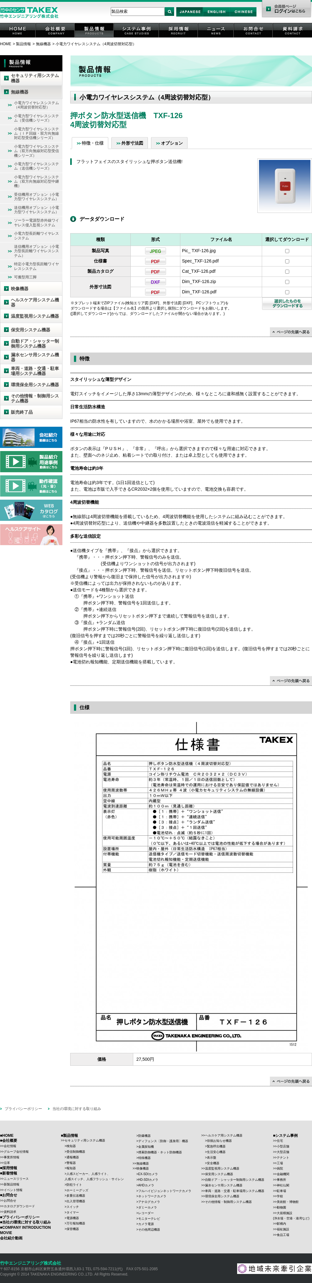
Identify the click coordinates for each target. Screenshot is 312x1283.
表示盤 (211, 1157)
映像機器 (19, 288)
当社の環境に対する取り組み (76, 1109)
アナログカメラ (149, 1202)
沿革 (7, 1163)
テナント (283, 1157)
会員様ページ (286, 9)
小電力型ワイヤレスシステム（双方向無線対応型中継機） (36, 181)
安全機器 (213, 1163)
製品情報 (23, 44)
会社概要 (9, 1140)
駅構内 (281, 1223)
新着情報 (9, 1173)
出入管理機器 (75, 1201)
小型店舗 (283, 1146)
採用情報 (9, 1168)
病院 (280, 1168)
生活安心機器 (216, 1152)
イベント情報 (13, 1190)
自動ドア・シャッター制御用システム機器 (35, 344)
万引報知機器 (75, 1223)
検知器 (71, 1146)
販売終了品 (22, 412)
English (216, 16)
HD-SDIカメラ (148, 1179)
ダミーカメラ (147, 1207)
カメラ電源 (146, 1224)
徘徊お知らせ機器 (219, 1140)
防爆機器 (144, 1135)
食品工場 (283, 1235)
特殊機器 (144, 1158)
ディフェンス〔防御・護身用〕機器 (163, 1141)
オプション (172, 143)
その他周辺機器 (149, 1229)
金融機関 (283, 1174)
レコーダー (146, 1213)
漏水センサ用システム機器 (35, 357)
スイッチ (72, 1207)
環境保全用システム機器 (35, 384)
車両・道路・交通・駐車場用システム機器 (35, 371)
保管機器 (72, 1229)
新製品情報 (11, 1184)
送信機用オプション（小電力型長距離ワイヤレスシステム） (36, 251)
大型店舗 (283, 1152)
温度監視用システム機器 (35, 316)
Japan (190, 16)
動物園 (281, 1207)
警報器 (71, 1163)
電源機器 (72, 1218)
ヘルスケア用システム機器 (35, 302)
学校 (280, 1196)
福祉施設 (283, 1229)
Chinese (243, 16)
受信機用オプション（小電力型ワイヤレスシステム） (36, 196)
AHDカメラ (146, 1185)
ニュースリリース (16, 1178)
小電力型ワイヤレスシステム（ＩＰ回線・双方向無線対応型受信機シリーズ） (36, 133)
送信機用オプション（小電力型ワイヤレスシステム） (36, 209)
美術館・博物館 (288, 1202)
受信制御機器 (75, 1151)
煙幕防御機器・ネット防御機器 (160, 1152)
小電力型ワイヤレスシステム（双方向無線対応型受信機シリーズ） (36, 151)
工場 (280, 1163)
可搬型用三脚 (25, 277)
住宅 (280, 1140)
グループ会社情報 (16, 1151)
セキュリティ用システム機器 (35, 78)
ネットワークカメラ (152, 1196)
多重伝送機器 (75, 1195)
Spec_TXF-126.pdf (200, 260)
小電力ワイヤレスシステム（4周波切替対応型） (96, 44)
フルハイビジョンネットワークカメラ (164, 1191)
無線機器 (43, 44)
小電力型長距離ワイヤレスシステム (36, 235)
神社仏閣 (283, 1185)
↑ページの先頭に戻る (291, 332)
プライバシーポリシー (23, 1109)
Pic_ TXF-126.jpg (199, 250)
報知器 (71, 1168)
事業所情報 (11, 1157)
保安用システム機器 (30, 329)
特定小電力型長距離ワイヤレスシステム (36, 266)
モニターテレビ (149, 1218)
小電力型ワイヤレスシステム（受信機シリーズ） (36, 118)
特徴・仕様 (93, 143)
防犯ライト (74, 1184)
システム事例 (286, 1135)
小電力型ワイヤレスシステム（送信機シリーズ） (36, 166)
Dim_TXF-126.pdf (199, 291)
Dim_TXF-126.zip (199, 281)
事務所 (281, 1179)
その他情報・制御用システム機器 (35, 398)
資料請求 (10, 1211)
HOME (5, 44)
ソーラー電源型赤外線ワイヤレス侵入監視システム (36, 222)
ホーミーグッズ (77, 1190)
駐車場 (281, 1191)
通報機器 (72, 1157)
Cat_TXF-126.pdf (198, 271)
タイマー (72, 1212)
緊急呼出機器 (216, 1146)
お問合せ (9, 1195)
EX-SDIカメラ (148, 1174)
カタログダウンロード (19, 1206)
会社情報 (10, 1146)
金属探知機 (146, 1146)
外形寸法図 (132, 143)
